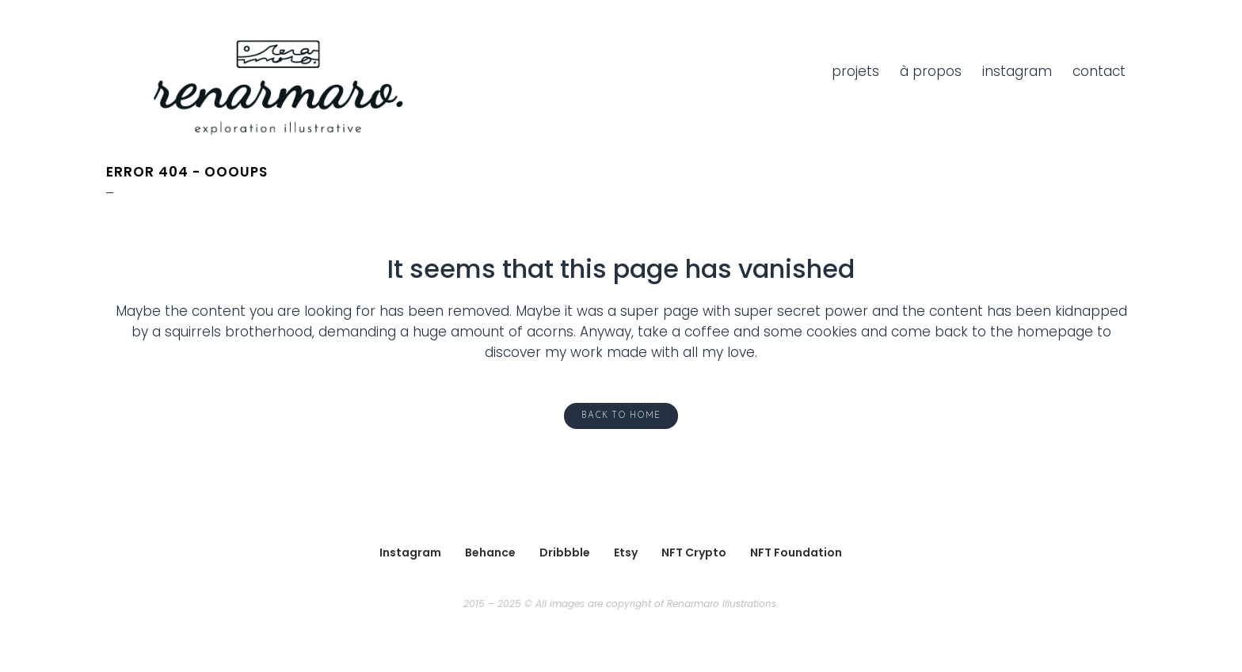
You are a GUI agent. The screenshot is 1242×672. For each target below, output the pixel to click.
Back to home (621, 416)
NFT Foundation (796, 552)
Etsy (626, 552)
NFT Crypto (693, 552)
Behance (490, 552)
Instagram (410, 552)
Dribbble (564, 552)
